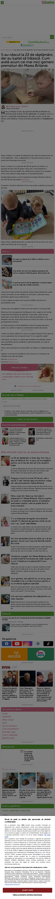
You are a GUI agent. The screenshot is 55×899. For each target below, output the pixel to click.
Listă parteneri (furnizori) (12, 884)
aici (41, 852)
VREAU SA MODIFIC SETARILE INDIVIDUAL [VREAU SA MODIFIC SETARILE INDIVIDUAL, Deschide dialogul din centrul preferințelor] (27, 895)
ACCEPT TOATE (27, 890)
